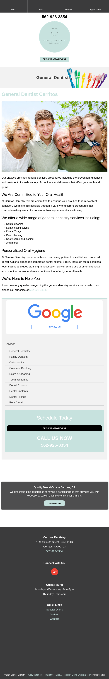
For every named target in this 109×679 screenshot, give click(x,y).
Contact (54, 618)
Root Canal (16, 402)
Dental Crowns (18, 385)
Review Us (54, 326)
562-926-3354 (54, 16)
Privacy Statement (34, 675)
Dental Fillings (17, 396)
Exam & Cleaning (19, 374)
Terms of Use (49, 675)
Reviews (54, 614)
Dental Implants (18, 391)
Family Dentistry (18, 356)
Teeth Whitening (18, 379)
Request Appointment (54, 59)
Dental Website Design (81, 675)
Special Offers (54, 609)
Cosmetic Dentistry (20, 368)
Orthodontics (16, 362)
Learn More (54, 503)
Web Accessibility (63, 675)
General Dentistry (19, 351)
